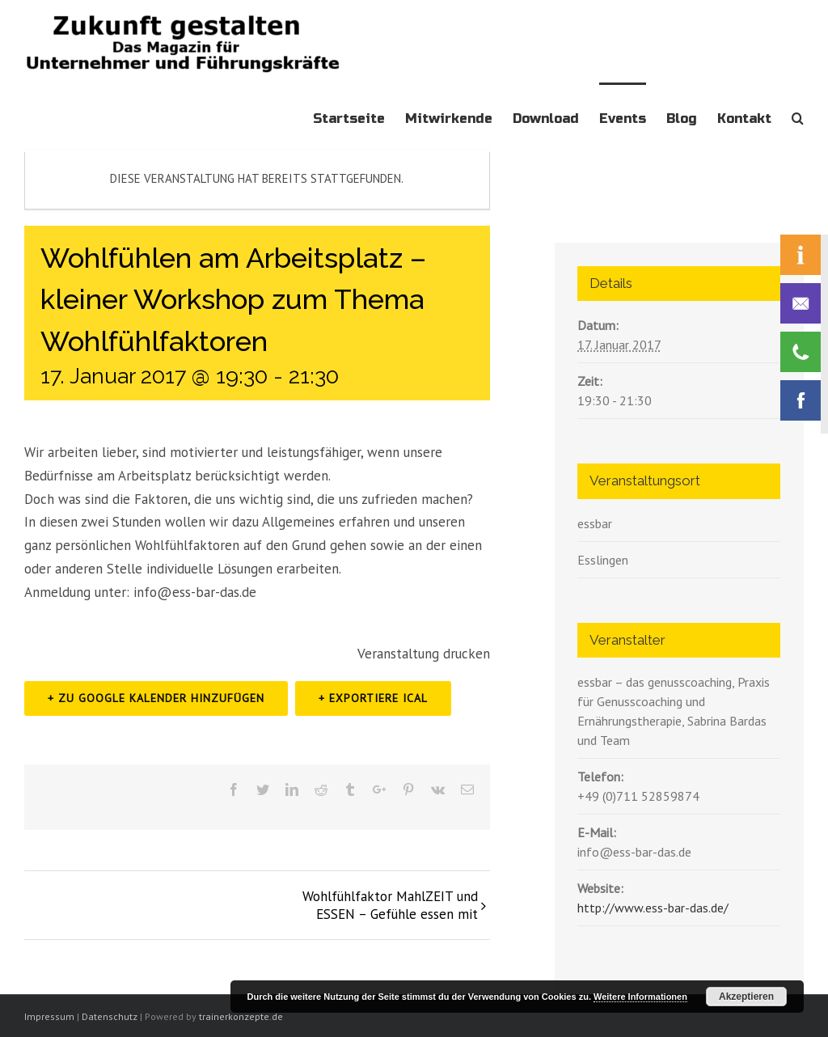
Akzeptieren (746, 996)
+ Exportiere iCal (373, 698)
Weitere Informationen (640, 996)
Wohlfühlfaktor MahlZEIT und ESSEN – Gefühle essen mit (390, 905)
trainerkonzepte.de (241, 1016)
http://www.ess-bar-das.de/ (653, 907)
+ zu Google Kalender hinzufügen (156, 698)
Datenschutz (109, 1016)
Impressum (49, 1016)
